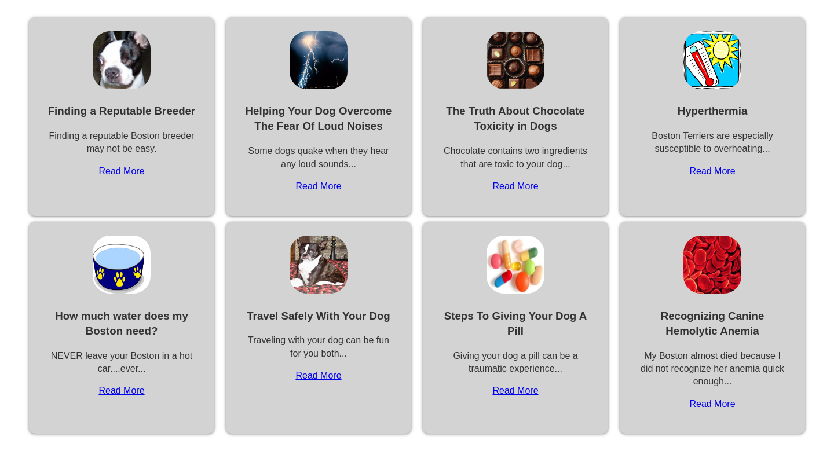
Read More (121, 171)
